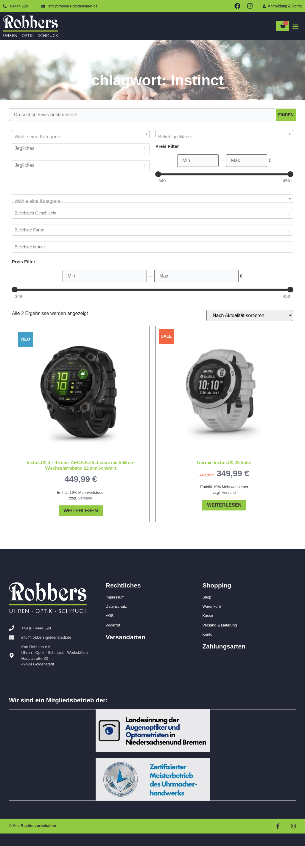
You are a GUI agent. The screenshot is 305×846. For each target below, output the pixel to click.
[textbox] (80, 136)
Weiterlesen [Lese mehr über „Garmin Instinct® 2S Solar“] (224, 504)
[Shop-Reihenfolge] (249, 315)
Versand (85, 498)
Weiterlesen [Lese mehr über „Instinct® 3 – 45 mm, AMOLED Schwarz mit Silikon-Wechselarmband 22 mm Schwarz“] (80, 510)
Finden (284, 114)
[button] (296, 27)
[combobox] (81, 134)
